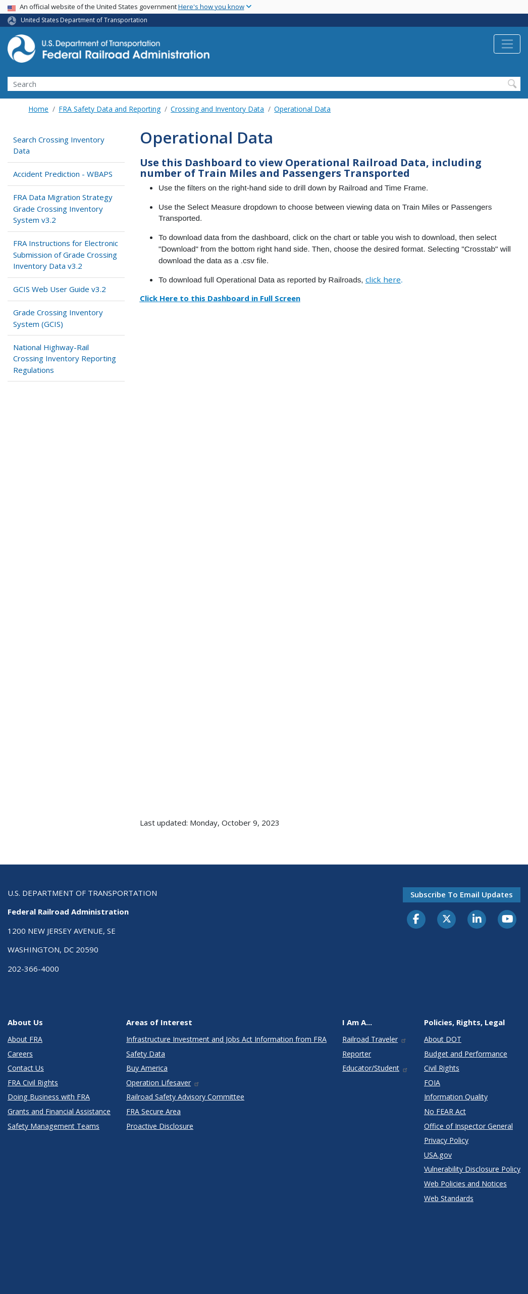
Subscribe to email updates (461, 894)
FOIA (432, 1082)
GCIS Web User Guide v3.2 (59, 289)
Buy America (147, 1068)
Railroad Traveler (374, 1039)
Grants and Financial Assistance (59, 1111)
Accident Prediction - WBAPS (63, 174)
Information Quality (456, 1096)
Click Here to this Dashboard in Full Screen (220, 298)
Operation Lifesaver (163, 1082)
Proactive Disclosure (159, 1126)
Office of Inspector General (468, 1126)
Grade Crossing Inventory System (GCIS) (58, 318)
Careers (20, 1054)
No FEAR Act (445, 1111)
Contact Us (26, 1068)
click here (383, 279)
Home (38, 109)
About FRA (25, 1039)
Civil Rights (441, 1068)
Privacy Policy (446, 1140)
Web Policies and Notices (465, 1183)
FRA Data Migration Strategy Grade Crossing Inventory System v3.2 (63, 208)
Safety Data (145, 1054)
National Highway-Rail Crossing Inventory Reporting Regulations (64, 358)
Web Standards (448, 1198)
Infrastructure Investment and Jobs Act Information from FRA (226, 1039)
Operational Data (302, 109)
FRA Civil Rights (33, 1082)
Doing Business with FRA (49, 1096)
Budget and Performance (465, 1054)
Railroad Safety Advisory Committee (185, 1096)
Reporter (356, 1054)
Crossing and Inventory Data (217, 109)
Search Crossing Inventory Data (58, 145)
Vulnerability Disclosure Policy (472, 1169)
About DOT (442, 1039)
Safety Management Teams (53, 1126)
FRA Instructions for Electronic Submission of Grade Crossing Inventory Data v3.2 (65, 254)
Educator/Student (375, 1068)
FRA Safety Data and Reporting (110, 109)
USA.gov (438, 1155)
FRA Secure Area (153, 1111)
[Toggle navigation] (507, 44)
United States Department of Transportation (84, 20)
